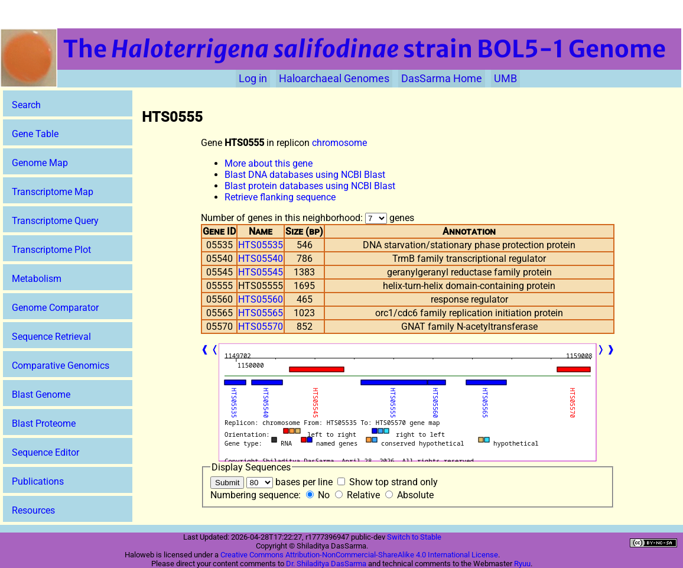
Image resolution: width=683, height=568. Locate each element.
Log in (253, 79)
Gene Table (35, 133)
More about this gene (269, 163)
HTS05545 (260, 272)
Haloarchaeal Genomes (334, 79)
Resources (33, 510)
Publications (38, 481)
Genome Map (40, 162)
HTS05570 (260, 326)
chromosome (339, 142)
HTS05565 (260, 313)
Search (26, 105)
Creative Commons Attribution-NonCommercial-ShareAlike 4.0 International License (359, 554)
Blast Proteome (44, 423)
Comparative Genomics (60, 365)
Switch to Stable (414, 537)
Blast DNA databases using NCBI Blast (305, 174)
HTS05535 (260, 245)
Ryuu (522, 563)
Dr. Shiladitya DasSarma (326, 563)
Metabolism (36, 278)
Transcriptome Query (55, 220)
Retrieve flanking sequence (280, 197)
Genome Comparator (55, 307)
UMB (505, 79)
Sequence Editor (45, 452)
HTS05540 (260, 258)
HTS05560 (260, 299)
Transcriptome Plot (51, 249)
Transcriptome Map (52, 191)
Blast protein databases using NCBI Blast (310, 186)
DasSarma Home (441, 79)
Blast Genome (41, 394)
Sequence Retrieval (51, 336)
